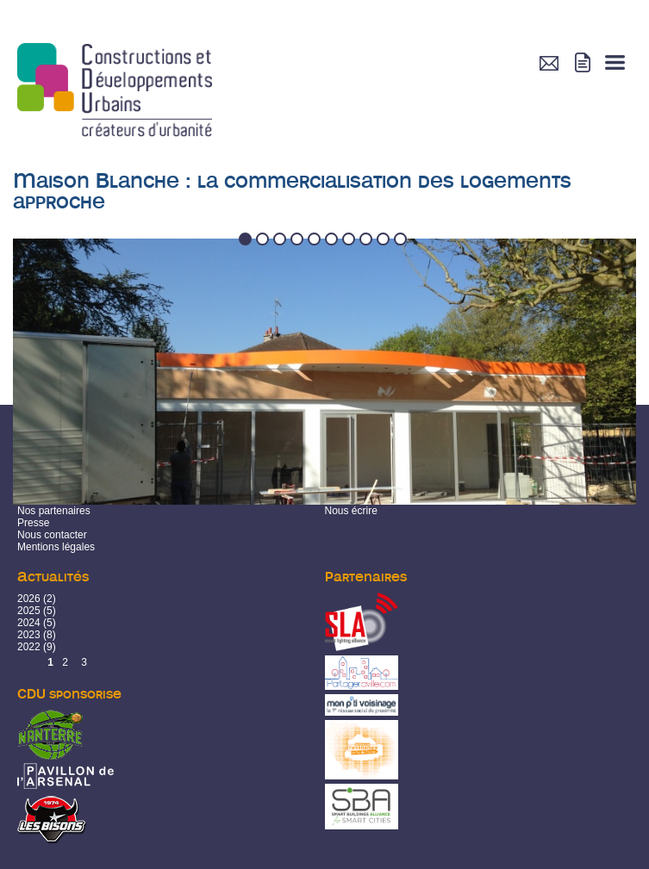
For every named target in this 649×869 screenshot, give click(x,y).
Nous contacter (52, 535)
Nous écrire (351, 511)
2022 (29, 647)
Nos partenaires (53, 511)
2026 (29, 599)
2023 (29, 635)
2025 (29, 611)
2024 (29, 623)
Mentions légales (56, 547)
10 (401, 239)
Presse (33, 523)
